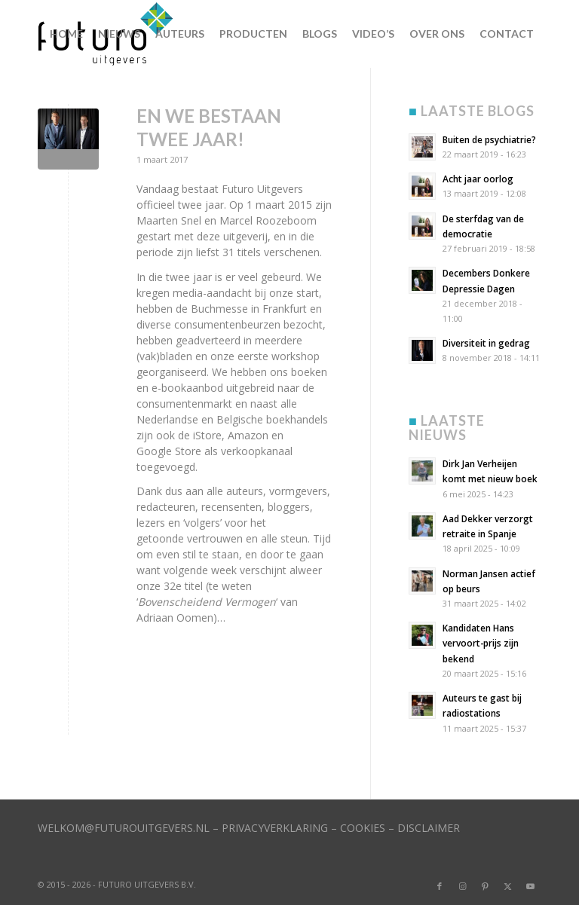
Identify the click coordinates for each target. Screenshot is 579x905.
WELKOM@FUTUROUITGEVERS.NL (124, 828)
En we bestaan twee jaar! (208, 127)
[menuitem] (66, 34)
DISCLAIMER (428, 828)
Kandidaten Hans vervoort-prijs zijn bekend (481, 643)
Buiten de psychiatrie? (489, 139)
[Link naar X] (507, 886)
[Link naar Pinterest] (484, 886)
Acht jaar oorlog (478, 179)
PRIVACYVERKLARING (275, 828)
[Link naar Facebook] (439, 886)
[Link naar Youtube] (530, 886)
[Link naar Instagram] (462, 886)
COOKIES (362, 828)
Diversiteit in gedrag (486, 343)
